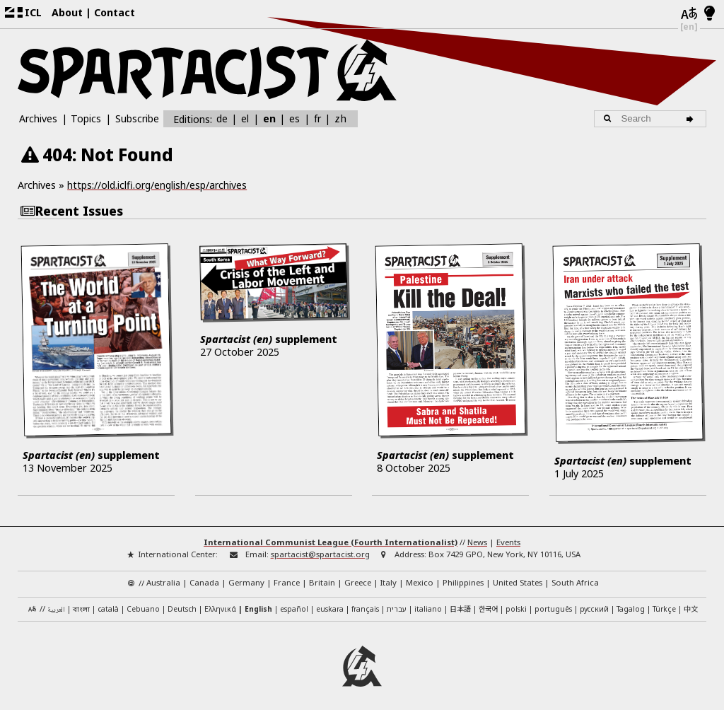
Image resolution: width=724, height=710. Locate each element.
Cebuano (143, 603)
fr (317, 118)
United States (517, 576)
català (108, 603)
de (222, 118)
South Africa (575, 576)
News (477, 535)
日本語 (460, 603)
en (269, 118)
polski (516, 603)
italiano (428, 603)
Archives (38, 118)
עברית (397, 603)
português (553, 603)
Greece (357, 576)
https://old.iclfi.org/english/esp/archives (157, 185)
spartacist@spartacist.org (320, 547)
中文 (691, 603)
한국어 (488, 603)
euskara (330, 603)
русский (594, 603)
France (287, 576)
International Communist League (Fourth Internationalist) (330, 535)
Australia (163, 576)
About (67, 12)
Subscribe (137, 118)
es (294, 118)
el (245, 118)
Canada (204, 576)
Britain (322, 576)
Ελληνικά (220, 603)
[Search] (692, 119)
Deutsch (182, 603)
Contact (114, 12)
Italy (388, 576)
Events (508, 535)
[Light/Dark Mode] (709, 14)
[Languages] (689, 14)
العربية (56, 604)
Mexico (419, 576)
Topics (86, 118)
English (258, 603)
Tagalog (631, 603)
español (294, 603)
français (365, 603)
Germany (246, 576)
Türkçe (664, 603)
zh (340, 118)
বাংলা (81, 604)
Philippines (463, 576)
